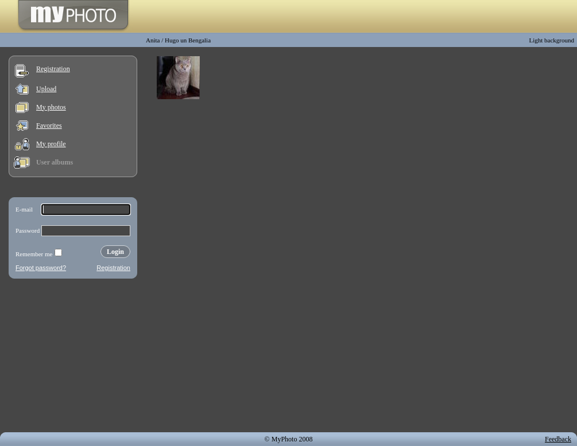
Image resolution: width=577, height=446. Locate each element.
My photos (51, 107)
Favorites (49, 126)
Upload (46, 89)
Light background (551, 40)
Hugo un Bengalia (188, 40)
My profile (51, 144)
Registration (53, 69)
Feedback (558, 439)
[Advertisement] (73, 357)
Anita (153, 40)
